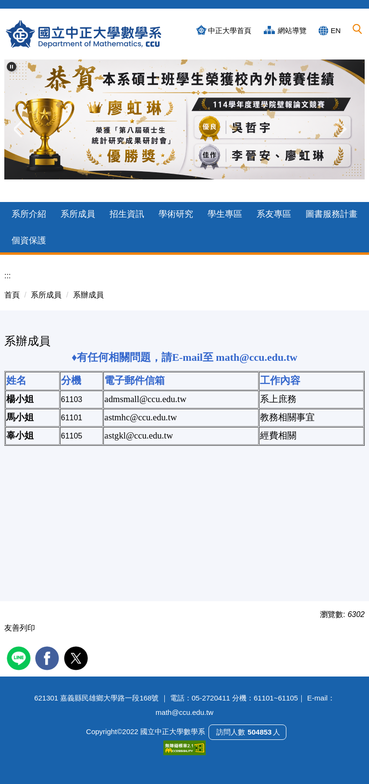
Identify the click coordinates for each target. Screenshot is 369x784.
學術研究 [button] (176, 214)
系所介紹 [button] (29, 214)
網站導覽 (292, 30)
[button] (358, 29)
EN (336, 30)
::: (7, 276)
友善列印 (19, 628)
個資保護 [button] (29, 240)
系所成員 (46, 295)
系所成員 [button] (78, 214)
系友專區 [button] (274, 214)
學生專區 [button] (225, 214)
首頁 (12, 295)
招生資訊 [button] (127, 214)
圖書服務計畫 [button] (331, 214)
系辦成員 (88, 295)
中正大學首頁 (229, 30)
